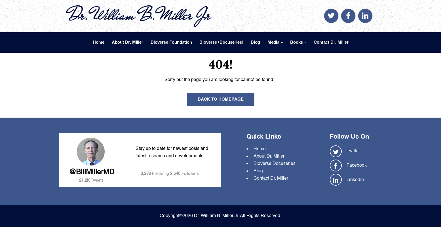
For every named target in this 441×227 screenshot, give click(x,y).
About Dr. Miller (127, 42)
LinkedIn (355, 180)
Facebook (357, 165)
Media (273, 42)
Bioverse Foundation (171, 42)
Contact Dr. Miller (331, 42)
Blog (255, 42)
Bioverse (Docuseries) (221, 42)
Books (296, 42)
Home (98, 42)
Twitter (353, 151)
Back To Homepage (221, 99)
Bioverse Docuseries (275, 164)
